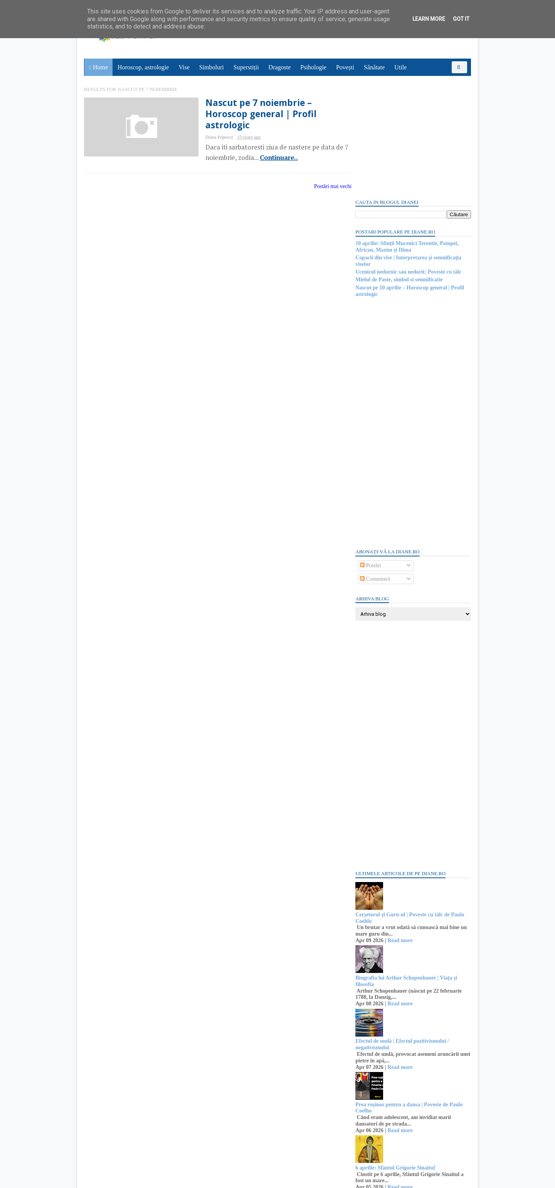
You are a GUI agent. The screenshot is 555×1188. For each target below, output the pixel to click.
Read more (399, 828)
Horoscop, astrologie (143, 67)
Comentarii (374, 466)
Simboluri (212, 67)
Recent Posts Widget (369, 1084)
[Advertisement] (412, 309)
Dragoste (280, 67)
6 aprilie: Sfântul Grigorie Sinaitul (394, 1055)
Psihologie (314, 67)
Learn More (428, 19)
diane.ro (127, 1178)
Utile (401, 67)
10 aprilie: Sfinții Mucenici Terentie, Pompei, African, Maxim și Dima (406, 134)
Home (100, 67)
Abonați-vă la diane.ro (374, 1105)
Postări (369, 453)
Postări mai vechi (318, 187)
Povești (345, 67)
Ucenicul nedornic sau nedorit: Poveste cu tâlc (408, 159)
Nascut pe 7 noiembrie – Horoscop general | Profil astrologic (245, 115)
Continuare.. (261, 159)
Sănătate (374, 67)
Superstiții (246, 67)
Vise (184, 67)
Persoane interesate (412, 1105)
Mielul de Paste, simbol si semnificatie (398, 167)
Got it (461, 19)
